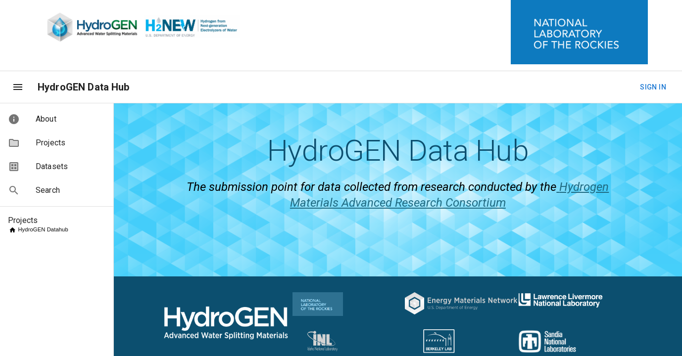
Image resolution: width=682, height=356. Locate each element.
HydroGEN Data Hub (84, 87)
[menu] (18, 87)
